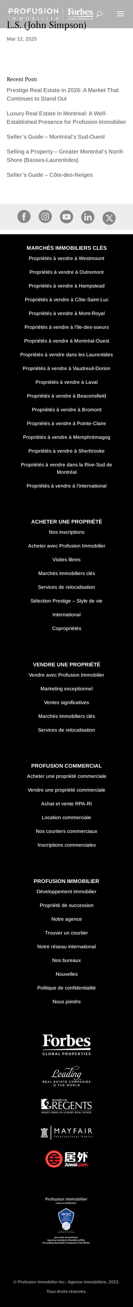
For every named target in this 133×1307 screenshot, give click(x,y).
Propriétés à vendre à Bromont (66, 409)
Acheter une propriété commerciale (66, 776)
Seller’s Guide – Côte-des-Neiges (50, 175)
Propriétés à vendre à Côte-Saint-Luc (67, 299)
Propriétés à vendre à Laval (66, 382)
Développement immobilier (66, 891)
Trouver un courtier (66, 933)
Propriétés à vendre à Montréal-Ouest (66, 341)
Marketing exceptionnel (66, 688)
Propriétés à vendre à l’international (66, 486)
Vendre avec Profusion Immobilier (66, 675)
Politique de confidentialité (66, 988)
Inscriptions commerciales (67, 845)
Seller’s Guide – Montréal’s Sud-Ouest (56, 137)
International (66, 614)
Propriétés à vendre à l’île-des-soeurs (66, 327)
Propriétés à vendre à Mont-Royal (67, 313)
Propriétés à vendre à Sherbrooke (66, 451)
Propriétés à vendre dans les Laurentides (66, 354)
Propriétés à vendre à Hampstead (67, 286)
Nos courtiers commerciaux (66, 831)
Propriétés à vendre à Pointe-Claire (66, 423)
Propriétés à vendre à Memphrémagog (66, 437)
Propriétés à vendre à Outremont (66, 272)
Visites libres (66, 559)
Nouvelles (67, 974)
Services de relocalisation (66, 587)
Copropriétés (66, 628)
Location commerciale (66, 817)
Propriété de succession (67, 905)
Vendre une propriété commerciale (66, 790)
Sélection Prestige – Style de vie (66, 601)
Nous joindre (66, 1001)
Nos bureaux (66, 960)
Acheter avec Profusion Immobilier (66, 546)
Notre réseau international (66, 946)
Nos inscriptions (66, 532)
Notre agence (66, 919)
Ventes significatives (66, 702)
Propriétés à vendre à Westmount (66, 258)
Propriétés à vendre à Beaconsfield (66, 396)
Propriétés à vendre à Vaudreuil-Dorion (66, 368)
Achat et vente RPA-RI (66, 803)
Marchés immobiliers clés (66, 573)
